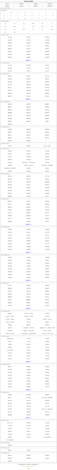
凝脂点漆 (10, 313)
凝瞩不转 (28, 325)
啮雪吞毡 (10, 294)
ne (51, 23)
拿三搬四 (10, 40)
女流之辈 (28, 434)
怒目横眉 (28, 411)
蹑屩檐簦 (28, 299)
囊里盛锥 (28, 107)
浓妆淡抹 (10, 383)
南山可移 (10, 84)
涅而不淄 (10, 291)
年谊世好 (10, 238)
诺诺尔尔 (47, 458)
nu (33, 29)
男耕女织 (28, 76)
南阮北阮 (47, 81)
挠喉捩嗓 (47, 129)
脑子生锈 (28, 137)
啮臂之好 (28, 291)
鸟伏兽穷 (28, 271)
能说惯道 (28, 187)
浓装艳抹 (47, 383)
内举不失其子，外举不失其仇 (28, 162)
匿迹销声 (28, 204)
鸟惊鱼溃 (47, 266)
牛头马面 (28, 338)
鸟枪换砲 (47, 271)
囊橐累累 (10, 118)
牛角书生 (10, 355)
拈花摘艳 (10, 246)
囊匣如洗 (47, 109)
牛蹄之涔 (47, 353)
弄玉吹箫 (47, 375)
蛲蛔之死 (10, 137)
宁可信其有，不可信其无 (28, 327)
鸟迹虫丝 (28, 263)
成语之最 (21, 6)
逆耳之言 (47, 212)
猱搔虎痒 (47, 135)
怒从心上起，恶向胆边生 (47, 409)
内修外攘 (28, 159)
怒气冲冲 (47, 411)
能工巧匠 (47, 176)
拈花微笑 (28, 229)
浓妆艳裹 (28, 386)
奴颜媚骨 (10, 394)
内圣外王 (10, 156)
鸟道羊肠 (28, 266)
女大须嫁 (28, 425)
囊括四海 (10, 109)
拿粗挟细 (47, 42)
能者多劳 (47, 179)
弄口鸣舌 (10, 372)
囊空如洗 (10, 104)
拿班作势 (28, 37)
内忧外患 (28, 153)
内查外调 (28, 156)
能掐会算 (10, 184)
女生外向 (28, 437)
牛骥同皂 (10, 347)
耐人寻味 (10, 65)
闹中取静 (10, 140)
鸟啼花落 (10, 277)
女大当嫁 (10, 425)
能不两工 (47, 196)
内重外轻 (47, 171)
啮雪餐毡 (47, 291)
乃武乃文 (47, 65)
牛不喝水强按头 (9, 338)
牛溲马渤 (10, 353)
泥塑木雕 (47, 201)
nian (33, 26)
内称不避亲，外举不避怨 (9, 168)
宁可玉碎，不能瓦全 (9, 319)
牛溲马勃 (47, 347)
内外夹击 (47, 168)
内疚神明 (28, 168)
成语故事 (21, 3)
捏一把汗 (10, 285)
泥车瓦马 (47, 215)
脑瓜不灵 (47, 137)
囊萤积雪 (28, 115)
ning (5, 29)
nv (42, 29)
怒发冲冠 (10, 400)
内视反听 (10, 151)
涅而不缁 (10, 305)
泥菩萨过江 (9, 201)
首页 (1, 8)
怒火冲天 (10, 411)
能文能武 (47, 187)
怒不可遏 (28, 397)
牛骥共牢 (28, 350)
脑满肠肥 (28, 129)
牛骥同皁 (28, 353)
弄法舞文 (28, 375)
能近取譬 (28, 193)
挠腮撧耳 (10, 132)
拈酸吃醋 (28, 249)
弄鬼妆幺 (47, 378)
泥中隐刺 (28, 218)
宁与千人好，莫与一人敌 (47, 333)
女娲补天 (28, 431)
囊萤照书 (28, 104)
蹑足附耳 (47, 302)
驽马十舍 (47, 406)
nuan (52, 29)
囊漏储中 (47, 104)
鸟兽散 (47, 260)
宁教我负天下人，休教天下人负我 (47, 327)
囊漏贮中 (10, 107)
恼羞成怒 (10, 129)
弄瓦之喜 (47, 386)
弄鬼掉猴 (28, 369)
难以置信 (47, 96)
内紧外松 (10, 171)
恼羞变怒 (47, 132)
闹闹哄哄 (28, 140)
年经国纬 (10, 249)
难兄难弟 (10, 93)
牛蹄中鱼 (10, 358)
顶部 (28, 468)
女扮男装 (47, 434)
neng (14, 26)
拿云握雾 (47, 40)
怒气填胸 (28, 414)
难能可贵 (10, 96)
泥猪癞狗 (10, 221)
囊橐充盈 (28, 118)
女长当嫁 (47, 422)
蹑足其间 (47, 285)
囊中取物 (28, 121)
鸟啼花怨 (47, 277)
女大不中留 (47, 431)
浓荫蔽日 (47, 381)
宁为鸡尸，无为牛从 (47, 330)
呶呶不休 (10, 135)
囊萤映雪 (47, 107)
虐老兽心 (10, 450)
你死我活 (47, 209)
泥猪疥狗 (47, 218)
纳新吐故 (28, 54)
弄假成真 (47, 369)
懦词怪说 (47, 455)
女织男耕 (47, 425)
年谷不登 (10, 235)
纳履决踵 (47, 51)
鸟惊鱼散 (28, 268)
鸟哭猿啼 (10, 271)
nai (14, 23)
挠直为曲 (28, 132)
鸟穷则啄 (28, 260)
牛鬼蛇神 (47, 344)
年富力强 (47, 232)
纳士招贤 (10, 54)
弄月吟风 (10, 378)
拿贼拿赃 (10, 48)
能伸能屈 (10, 187)
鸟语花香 (10, 263)
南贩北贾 (28, 81)
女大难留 (10, 434)
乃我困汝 (10, 68)
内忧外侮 (47, 159)
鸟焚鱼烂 (47, 268)
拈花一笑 (47, 243)
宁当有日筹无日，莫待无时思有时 (28, 333)
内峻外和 (47, 156)
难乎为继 (28, 93)
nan (24, 23)
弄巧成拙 (28, 372)
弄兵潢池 (47, 372)
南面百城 (28, 79)
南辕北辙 (28, 87)
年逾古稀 (28, 238)
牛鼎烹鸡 (10, 344)
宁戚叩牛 (10, 327)
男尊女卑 (47, 79)
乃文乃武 (28, 68)
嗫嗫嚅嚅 (10, 296)
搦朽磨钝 (28, 455)
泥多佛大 (10, 209)
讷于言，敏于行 (47, 145)
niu (14, 29)
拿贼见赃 (28, 57)
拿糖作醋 (47, 54)
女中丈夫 (28, 428)
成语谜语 (7, 6)
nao (42, 23)
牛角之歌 (47, 355)
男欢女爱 (10, 79)
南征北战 (10, 90)
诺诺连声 (10, 455)
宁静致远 (47, 325)
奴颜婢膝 (47, 414)
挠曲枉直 (28, 135)
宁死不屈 (47, 313)
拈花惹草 (10, 229)
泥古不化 (10, 212)
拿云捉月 (28, 48)
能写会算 (10, 190)
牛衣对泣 (10, 341)
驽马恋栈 (28, 406)
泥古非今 (47, 221)
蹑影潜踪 (28, 302)
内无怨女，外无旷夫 (28, 165)
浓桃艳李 (28, 381)
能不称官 (10, 176)
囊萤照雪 (47, 112)
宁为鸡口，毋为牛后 (9, 322)
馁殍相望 (10, 165)
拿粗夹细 (10, 57)
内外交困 (47, 151)
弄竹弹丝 (28, 378)
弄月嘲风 (47, 366)
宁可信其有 (9, 330)
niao (42, 26)
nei (5, 26)
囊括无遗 (10, 124)
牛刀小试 (28, 341)
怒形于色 (10, 406)
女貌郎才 (10, 431)
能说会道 (10, 179)
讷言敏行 (28, 145)
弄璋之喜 (10, 369)
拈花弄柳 (10, 243)
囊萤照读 (28, 109)
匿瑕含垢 (28, 207)
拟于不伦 (47, 207)
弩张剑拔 (28, 409)
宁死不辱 (47, 316)
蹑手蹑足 (47, 299)
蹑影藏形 (10, 302)
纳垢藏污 (10, 51)
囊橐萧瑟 (47, 115)
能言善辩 (47, 184)
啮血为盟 (47, 294)
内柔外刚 (10, 159)
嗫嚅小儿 (47, 296)
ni (23, 26)
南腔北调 (10, 81)
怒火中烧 (28, 400)
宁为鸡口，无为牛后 (47, 319)
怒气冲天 (47, 403)
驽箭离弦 (47, 394)
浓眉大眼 (10, 386)
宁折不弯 (28, 322)
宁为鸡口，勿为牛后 (9, 333)
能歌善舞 (10, 196)
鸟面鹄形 (47, 257)
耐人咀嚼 (28, 65)
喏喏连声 (10, 458)
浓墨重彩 (28, 366)
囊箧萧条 (47, 118)
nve (5, 32)
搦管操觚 (10, 461)
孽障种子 (47, 288)
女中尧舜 (28, 422)
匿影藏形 (28, 209)
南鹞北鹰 (47, 84)
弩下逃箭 (10, 409)
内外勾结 (47, 162)
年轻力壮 (28, 235)
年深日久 (47, 235)
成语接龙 (36, 3)
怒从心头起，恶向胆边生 (47, 397)
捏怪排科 (28, 296)
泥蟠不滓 (28, 212)
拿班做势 (28, 42)
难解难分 (47, 93)
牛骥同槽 (47, 350)
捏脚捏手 (10, 299)
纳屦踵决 (10, 42)
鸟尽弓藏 (28, 257)
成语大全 (7, 3)
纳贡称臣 (47, 48)
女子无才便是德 (9, 440)
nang (33, 23)
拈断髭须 (28, 240)
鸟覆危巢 (10, 274)
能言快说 (47, 190)
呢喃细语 (28, 215)
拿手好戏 (28, 40)
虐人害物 (28, 450)
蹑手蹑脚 (28, 285)
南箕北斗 (10, 87)
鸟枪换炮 (10, 260)
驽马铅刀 (10, 397)
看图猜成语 (50, 6)
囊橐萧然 (10, 121)
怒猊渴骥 (28, 403)
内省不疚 (10, 153)
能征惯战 (28, 181)
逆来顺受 (10, 215)
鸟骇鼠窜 (47, 274)
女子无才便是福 (47, 437)
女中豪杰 (10, 428)
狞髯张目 (47, 322)
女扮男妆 (10, 437)
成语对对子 (50, 3)
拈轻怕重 (47, 229)
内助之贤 (10, 162)
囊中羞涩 (28, 112)
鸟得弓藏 (10, 268)
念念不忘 (47, 238)
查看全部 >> (28, 60)
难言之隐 (28, 96)
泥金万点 (10, 218)
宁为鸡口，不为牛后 (9, 316)
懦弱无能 (28, 458)
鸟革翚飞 (10, 257)
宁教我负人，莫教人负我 (28, 330)
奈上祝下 (47, 71)
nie (51, 26)
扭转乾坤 (28, 344)
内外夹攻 (28, 151)
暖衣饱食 (10, 445)
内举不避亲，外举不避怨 (47, 165)
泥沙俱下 (28, 201)
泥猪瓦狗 (28, 221)
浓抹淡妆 (10, 381)
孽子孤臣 (47, 305)
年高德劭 (10, 232)
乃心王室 (47, 68)
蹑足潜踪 (28, 305)
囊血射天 (10, 115)
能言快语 (10, 193)
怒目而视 (47, 400)
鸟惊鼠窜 (47, 263)
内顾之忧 (47, 153)
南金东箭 (47, 87)
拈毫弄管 (47, 240)
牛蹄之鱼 (28, 355)
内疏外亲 (28, 171)
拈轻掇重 (28, 246)
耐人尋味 (10, 71)
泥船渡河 (10, 207)
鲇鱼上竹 (28, 232)
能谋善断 (47, 181)
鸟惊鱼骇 (10, 266)
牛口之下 (28, 358)
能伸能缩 (47, 193)
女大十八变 (9, 422)
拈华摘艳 (47, 246)
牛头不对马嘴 (10, 350)
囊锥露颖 (10, 112)
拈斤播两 (47, 249)
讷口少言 (10, 145)
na (5, 23)
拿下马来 (28, 45)
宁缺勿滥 (28, 319)
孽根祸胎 (10, 288)
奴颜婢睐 (10, 414)
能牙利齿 (28, 190)
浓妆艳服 (28, 383)
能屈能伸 (28, 176)
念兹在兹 (10, 240)
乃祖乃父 (28, 71)
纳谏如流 (28, 51)
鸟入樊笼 (28, 274)
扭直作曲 (47, 341)
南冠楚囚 (28, 84)
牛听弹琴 (47, 358)
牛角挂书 (28, 347)
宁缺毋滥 (10, 325)
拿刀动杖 (10, 37)
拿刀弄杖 (10, 45)
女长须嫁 (47, 428)
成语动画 (36, 6)
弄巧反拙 (10, 375)
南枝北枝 (47, 90)
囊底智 (47, 121)
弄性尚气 (10, 366)
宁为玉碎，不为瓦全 (28, 313)
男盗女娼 (10, 76)
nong (24, 29)
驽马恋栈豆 (28, 394)
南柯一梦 (47, 76)
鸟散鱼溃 (28, 277)
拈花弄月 (28, 243)
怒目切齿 (10, 403)
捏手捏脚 (28, 288)
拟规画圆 (47, 204)
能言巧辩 (28, 179)
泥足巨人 (10, 204)
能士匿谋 (28, 196)
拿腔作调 (47, 57)
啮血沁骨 (28, 294)
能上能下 (28, 184)
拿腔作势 (47, 37)
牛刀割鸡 (47, 338)
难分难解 (28, 90)
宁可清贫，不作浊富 (28, 316)
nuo (14, 32)
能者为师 (10, 181)
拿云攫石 (47, 45)
